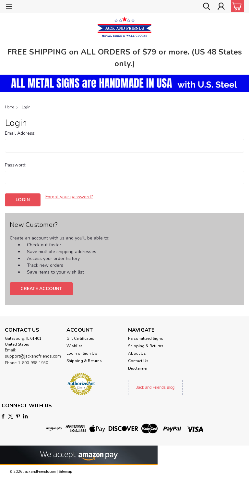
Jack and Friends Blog (155, 387)
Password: (15, 165)
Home (9, 107)
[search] (206, 6)
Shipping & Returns (84, 360)
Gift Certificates (80, 338)
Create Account (41, 289)
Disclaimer (138, 368)
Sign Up (90, 353)
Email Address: (20, 133)
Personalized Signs (145, 338)
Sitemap (65, 471)
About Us (137, 353)
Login (26, 107)
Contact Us (138, 360)
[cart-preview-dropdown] (236, 6)
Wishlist (74, 346)
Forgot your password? (69, 197)
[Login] (221, 6)
